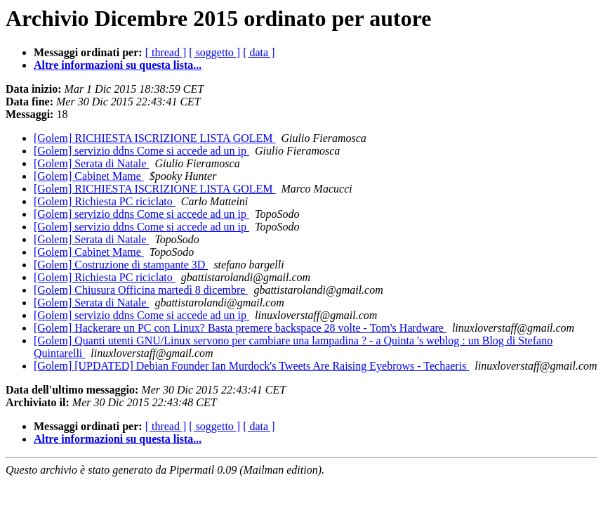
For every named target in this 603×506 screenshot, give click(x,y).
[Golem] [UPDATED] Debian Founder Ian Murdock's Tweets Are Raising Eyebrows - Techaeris (251, 366)
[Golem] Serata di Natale (91, 163)
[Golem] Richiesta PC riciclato (104, 201)
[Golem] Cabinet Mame (89, 176)
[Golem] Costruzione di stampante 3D (121, 265)
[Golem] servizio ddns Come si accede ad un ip (141, 151)
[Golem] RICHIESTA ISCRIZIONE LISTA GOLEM (155, 138)
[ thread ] (166, 52)
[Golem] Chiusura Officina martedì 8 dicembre (141, 290)
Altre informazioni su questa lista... (117, 65)
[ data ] (258, 52)
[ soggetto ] (214, 52)
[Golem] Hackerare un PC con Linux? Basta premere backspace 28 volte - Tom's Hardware (240, 328)
